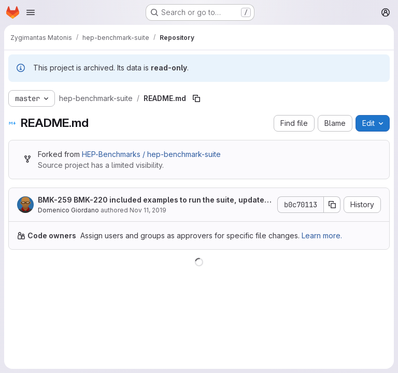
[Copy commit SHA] (332, 204)
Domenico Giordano (68, 210)
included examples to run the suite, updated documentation (153, 200)
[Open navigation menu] (30, 12)
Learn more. (322, 235)
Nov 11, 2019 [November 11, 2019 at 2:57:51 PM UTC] (148, 210)
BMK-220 (91, 199)
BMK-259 (55, 199)
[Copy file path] (196, 98)
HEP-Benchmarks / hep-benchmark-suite (151, 154)
